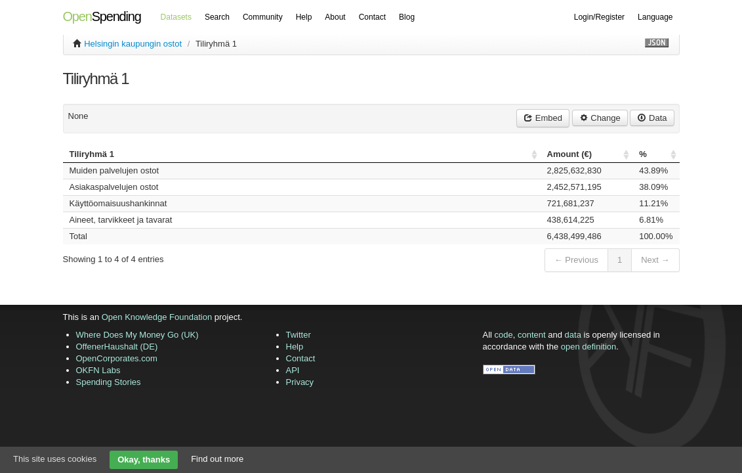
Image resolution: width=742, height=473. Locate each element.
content (532, 335)
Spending (102, 16)
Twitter (298, 335)
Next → (655, 260)
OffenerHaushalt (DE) (117, 346)
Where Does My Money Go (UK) (137, 335)
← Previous (576, 260)
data (573, 335)
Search (217, 17)
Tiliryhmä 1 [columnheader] (92, 154)
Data (652, 118)
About (335, 17)
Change (600, 118)
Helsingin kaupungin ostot (133, 44)
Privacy (300, 382)
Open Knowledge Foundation (157, 317)
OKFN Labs (98, 370)
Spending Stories (108, 382)
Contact (372, 17)
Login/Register (599, 17)
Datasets (176, 17)
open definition (589, 346)
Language (655, 17)
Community (263, 17)
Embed (543, 118)
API (293, 370)
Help (304, 17)
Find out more (217, 459)
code (504, 335)
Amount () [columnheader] (569, 154)
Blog (407, 17)
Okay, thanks (143, 459)
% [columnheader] (643, 154)
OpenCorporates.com (116, 358)
